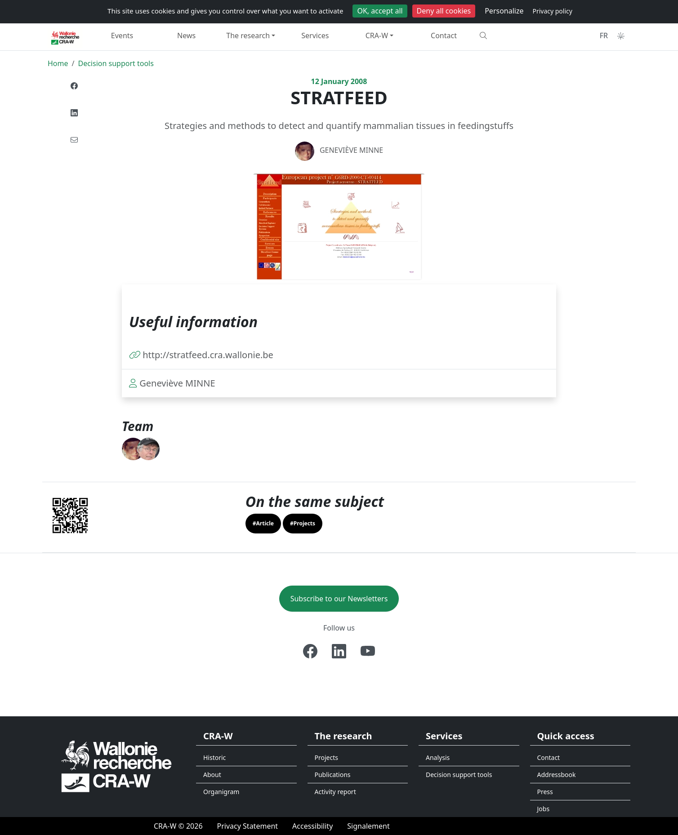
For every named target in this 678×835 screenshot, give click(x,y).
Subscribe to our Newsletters (339, 599)
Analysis (438, 757)
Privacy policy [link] (552, 11)
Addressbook (556, 774)
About (212, 774)
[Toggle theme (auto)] (620, 36)
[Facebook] (310, 651)
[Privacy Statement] (247, 826)
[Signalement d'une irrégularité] (368, 826)
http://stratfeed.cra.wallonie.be (208, 355)
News (186, 35)
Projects (326, 757)
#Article (263, 523)
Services (315, 35)
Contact (444, 35)
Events (122, 35)
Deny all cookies (444, 11)
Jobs (543, 808)
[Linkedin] (339, 651)
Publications (333, 774)
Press (545, 791)
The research (248, 35)
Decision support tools (115, 63)
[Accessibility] (312, 826)
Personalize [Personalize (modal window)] (504, 11)
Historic (214, 757)
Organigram (221, 791)
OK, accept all (379, 11)
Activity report (335, 791)
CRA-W (377, 35)
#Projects (302, 523)
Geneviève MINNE (351, 150)
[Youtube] (368, 651)
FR (604, 35)
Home (58, 63)
